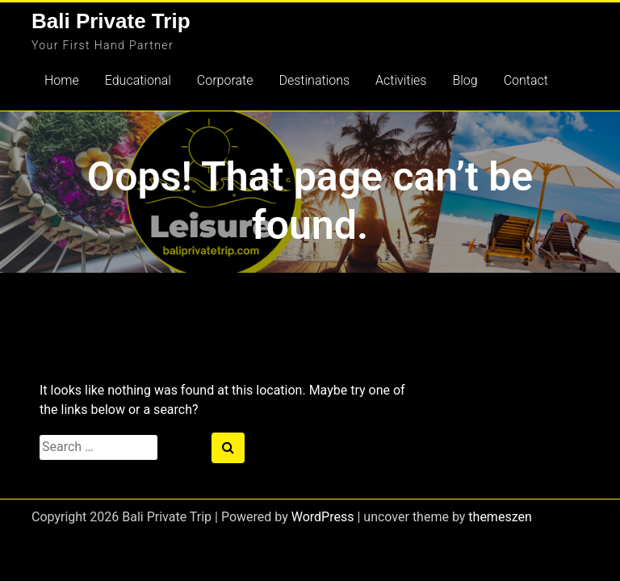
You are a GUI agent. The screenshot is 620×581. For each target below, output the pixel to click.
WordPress (322, 517)
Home (61, 80)
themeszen (499, 517)
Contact (526, 80)
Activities (400, 80)
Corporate (225, 80)
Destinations (314, 80)
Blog (464, 80)
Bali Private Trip (111, 21)
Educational (138, 80)
